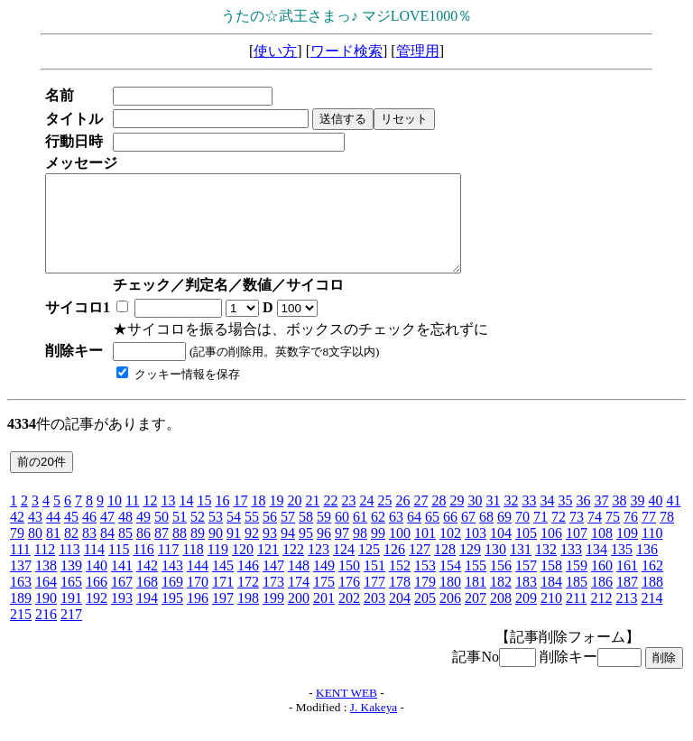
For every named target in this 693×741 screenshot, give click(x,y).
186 (602, 600)
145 (223, 584)
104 (501, 552)
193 (122, 617)
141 (122, 584)
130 (495, 568)
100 (400, 552)
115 (118, 568)
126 (394, 568)
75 (612, 535)
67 (468, 535)
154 (450, 584)
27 (420, 519)
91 (233, 552)
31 (492, 519)
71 (540, 535)
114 (94, 568)
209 (526, 617)
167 (122, 600)
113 (69, 568)
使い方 (275, 51)
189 (21, 617)
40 (655, 519)
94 (288, 552)
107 (576, 552)
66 (450, 535)
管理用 (417, 51)
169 (172, 600)
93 (270, 552)
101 (425, 552)
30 (474, 519)
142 (147, 584)
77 (649, 535)
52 (197, 535)
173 (273, 600)
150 (349, 584)
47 (107, 535)
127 (419, 568)
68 (486, 535)
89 (197, 552)
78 (667, 535)
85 (125, 552)
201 (324, 617)
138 (46, 584)
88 (179, 552)
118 (192, 568)
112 (44, 568)
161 (627, 584)
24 (366, 519)
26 (402, 519)
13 (168, 519)
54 (233, 535)
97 (342, 552)
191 (71, 617)
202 (349, 617)
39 (637, 519)
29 (456, 519)
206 (450, 617)
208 (501, 617)
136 (647, 568)
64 (414, 535)
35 (565, 519)
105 (526, 552)
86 (143, 552)
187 (627, 600)
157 (526, 584)
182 (501, 600)
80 (35, 552)
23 (348, 519)
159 (576, 584)
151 (374, 584)
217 (71, 633)
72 (558, 535)
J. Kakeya (374, 726)
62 (378, 535)
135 (622, 568)
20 (294, 519)
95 (306, 552)
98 (360, 552)
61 (360, 535)
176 (349, 600)
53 (215, 535)
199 (273, 617)
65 (432, 535)
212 (601, 617)
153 (425, 584)
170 (197, 600)
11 (132, 519)
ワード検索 (346, 51)
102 (450, 552)
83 (89, 552)
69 (504, 535)
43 (35, 535)
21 (312, 519)
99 (378, 552)
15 (204, 519)
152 (400, 584)
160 (602, 584)
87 (161, 552)
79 (17, 552)
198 (248, 617)
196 (197, 617)
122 (293, 568)
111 (20, 568)
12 (150, 519)
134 (596, 568)
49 (143, 535)
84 (107, 552)
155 (475, 584)
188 (652, 600)
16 (222, 519)
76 (631, 535)
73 (576, 535)
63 (396, 535)
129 (470, 568)
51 (179, 535)
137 (21, 584)
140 (96, 584)
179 (425, 600)
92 (252, 552)
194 (147, 617)
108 (602, 552)
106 (551, 552)
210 (551, 617)
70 (522, 535)
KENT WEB (346, 711)
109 (627, 552)
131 (520, 568)
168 (147, 600)
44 (53, 535)
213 (626, 617)
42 (17, 535)
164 (46, 600)
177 (374, 600)
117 (168, 568)
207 (475, 617)
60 (342, 535)
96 (324, 552)
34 (547, 519)
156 (501, 584)
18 (258, 519)
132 (546, 568)
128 (445, 568)
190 (46, 617)
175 (324, 600)
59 (324, 535)
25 (384, 519)
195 (172, 617)
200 (299, 617)
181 (475, 600)
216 (46, 633)
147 (273, 584)
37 (601, 519)
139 (71, 584)
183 (526, 600)
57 (288, 535)
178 (400, 600)
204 (400, 617)
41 (673, 519)
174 (299, 600)
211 (576, 617)
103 (475, 552)
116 (143, 568)
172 (248, 600)
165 (71, 600)
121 (268, 568)
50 (161, 535)
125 (369, 568)
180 (450, 600)
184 (551, 600)
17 (240, 519)
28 (438, 519)
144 (197, 584)
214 (651, 617)
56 (270, 535)
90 (215, 552)
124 (344, 568)
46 (89, 535)
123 (318, 568)
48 (125, 535)
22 (330, 519)
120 (243, 568)
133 (571, 568)
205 (425, 617)
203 (374, 617)
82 (71, 552)
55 (252, 535)
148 (299, 584)
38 (619, 519)
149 (324, 584)
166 (96, 600)
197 (223, 617)
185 (576, 600)
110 (652, 552)
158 (551, 584)
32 (511, 519)
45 (71, 535)
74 (594, 535)
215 (21, 633)
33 (529, 519)
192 (96, 617)
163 (21, 600)
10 (114, 519)
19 (276, 519)
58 (306, 535)
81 (53, 552)
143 (172, 584)
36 (583, 519)
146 (248, 584)
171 (223, 600)
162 (652, 584)
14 (186, 519)
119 (218, 568)
